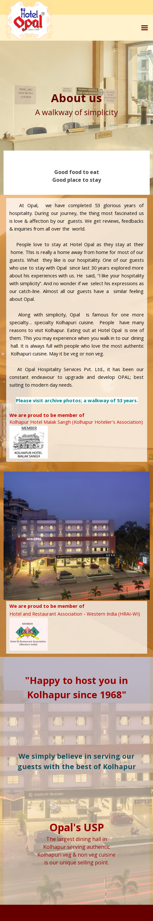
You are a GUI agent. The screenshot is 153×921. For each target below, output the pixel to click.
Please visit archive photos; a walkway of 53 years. (77, 400)
